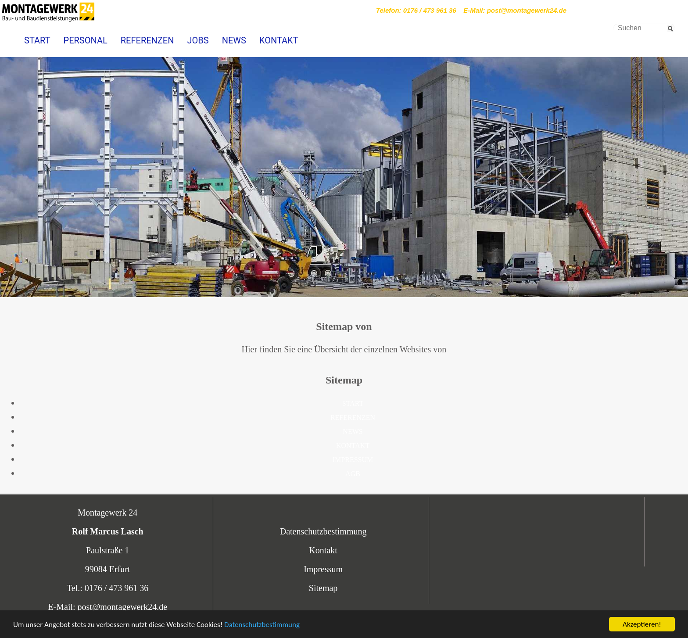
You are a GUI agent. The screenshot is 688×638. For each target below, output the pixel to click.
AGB (352, 473)
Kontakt (323, 550)
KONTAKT (278, 40)
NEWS (234, 40)
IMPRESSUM (353, 459)
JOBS (197, 40)
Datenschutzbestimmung (262, 625)
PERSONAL (86, 40)
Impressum (323, 569)
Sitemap (323, 588)
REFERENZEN (147, 40)
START (37, 40)
